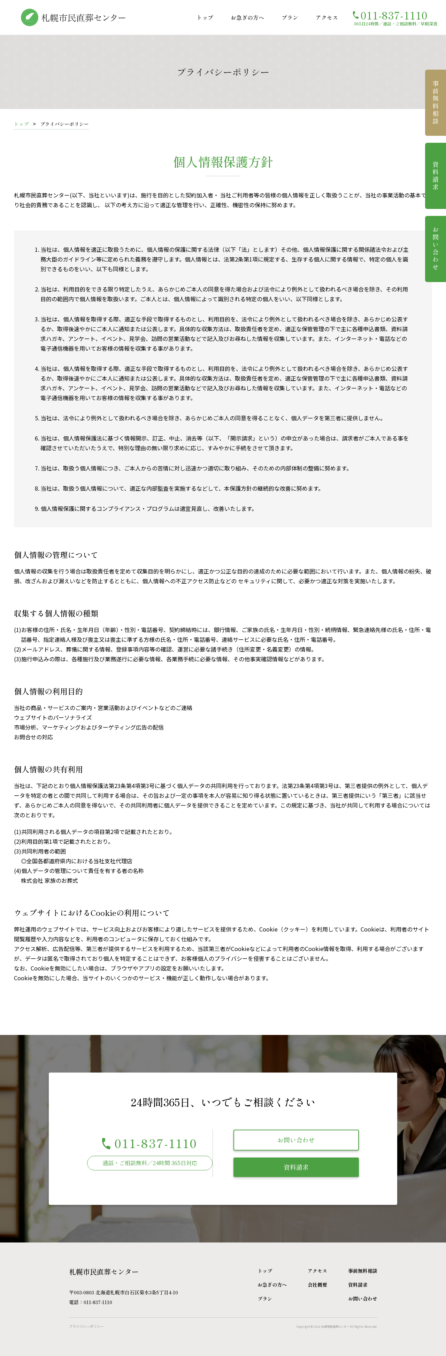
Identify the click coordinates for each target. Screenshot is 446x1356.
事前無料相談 (435, 102)
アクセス (327, 17)
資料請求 (296, 1166)
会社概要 (317, 1284)
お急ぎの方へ (247, 17)
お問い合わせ (296, 1139)
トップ (205, 17)
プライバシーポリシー (86, 1326)
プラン (290, 17)
